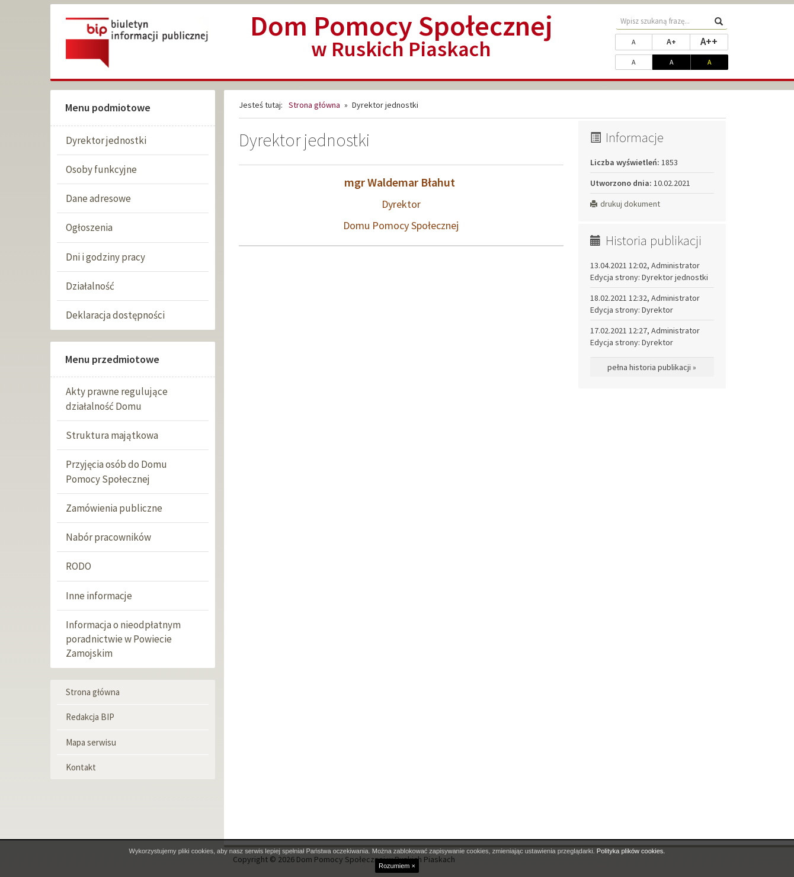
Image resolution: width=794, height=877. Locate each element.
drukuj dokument (625, 203)
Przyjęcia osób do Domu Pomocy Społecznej (116, 471)
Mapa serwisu (91, 742)
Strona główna (93, 692)
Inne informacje (99, 595)
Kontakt (81, 767)
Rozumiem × (397, 865)
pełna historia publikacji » (651, 367)
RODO (78, 566)
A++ (714, 41)
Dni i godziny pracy (105, 257)
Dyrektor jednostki (106, 140)
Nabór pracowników (108, 537)
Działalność (90, 286)
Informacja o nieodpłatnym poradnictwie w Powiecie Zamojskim (123, 639)
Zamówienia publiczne (114, 508)
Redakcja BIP (90, 716)
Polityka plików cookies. (631, 850)
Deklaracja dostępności (115, 315)
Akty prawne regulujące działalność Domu (117, 398)
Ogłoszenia (89, 227)
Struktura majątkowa (112, 435)
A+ (678, 41)
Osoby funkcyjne (101, 169)
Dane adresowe (98, 198)
